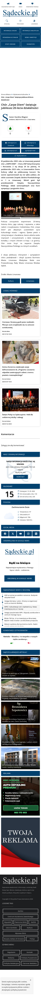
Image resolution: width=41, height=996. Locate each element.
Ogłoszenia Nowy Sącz (8, 5)
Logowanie (34, 22)
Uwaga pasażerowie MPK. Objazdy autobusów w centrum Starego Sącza (22, 614)
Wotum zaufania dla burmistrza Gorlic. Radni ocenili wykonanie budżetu (21, 625)
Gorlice (20, 911)
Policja (32, 939)
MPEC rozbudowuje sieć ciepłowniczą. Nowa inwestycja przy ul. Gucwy (20, 608)
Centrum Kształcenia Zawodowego (20, 917)
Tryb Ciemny (20, 22)
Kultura (11, 281)
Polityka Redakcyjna (11, 963)
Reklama (11, 958)
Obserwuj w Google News (19, 578)
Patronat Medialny (30, 963)
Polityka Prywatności (29, 958)
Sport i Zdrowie (10, 44)
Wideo (20, 5)
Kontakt (20, 477)
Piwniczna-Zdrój (20, 922)
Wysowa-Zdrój (20, 933)
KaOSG (33, 922)
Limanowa (30, 281)
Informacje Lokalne (10, 30)
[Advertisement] (20, 69)
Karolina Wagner (21, 117)
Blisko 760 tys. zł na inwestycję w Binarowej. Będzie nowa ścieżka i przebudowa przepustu (21, 619)
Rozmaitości (31, 44)
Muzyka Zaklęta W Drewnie (14, 939)
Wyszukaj (7, 22)
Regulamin (11, 952)
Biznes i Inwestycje (31, 37)
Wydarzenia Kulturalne (10, 37)
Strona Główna (6, 94)
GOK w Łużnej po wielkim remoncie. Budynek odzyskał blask (20, 596)
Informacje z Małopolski (31, 30)
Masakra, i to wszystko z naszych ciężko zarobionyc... (20, 640)
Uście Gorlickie (11, 928)
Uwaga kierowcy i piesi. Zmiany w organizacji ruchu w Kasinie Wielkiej (20, 602)
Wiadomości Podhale (32, 5)
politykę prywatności (19, 990)
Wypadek (7, 922)
